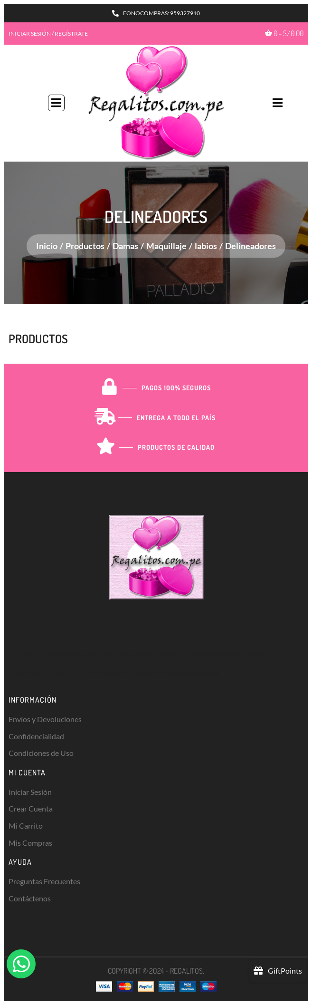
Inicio (46, 246)
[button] (56, 103)
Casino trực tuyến (38, 672)
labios (206, 246)
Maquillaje (166, 246)
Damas (125, 246)
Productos (85, 246)
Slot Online (166, 652)
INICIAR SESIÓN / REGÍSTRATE (48, 33)
